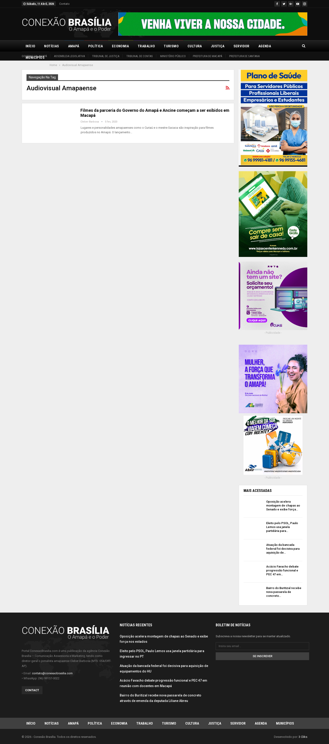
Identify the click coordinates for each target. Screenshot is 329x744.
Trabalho (146, 46)
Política (95, 46)
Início (30, 46)
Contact (32, 690)
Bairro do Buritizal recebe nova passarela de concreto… (283, 591)
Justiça (218, 46)
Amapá (73, 46)
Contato (64, 3)
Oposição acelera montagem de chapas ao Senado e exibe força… (283, 505)
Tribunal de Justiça (105, 56)
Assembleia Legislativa (69, 56)
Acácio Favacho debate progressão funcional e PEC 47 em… (282, 570)
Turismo (171, 46)
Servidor (241, 46)
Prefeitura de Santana (244, 56)
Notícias (51, 46)
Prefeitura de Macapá (207, 56)
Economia (120, 46)
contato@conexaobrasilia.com (52, 673)
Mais (284, 46)
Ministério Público (173, 56)
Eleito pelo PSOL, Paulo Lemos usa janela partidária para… (282, 527)
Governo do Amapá (34, 56)
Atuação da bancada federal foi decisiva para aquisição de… (283, 548)
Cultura (195, 46)
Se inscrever (262, 656)
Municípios (285, 723)
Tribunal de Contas (139, 56)
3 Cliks (303, 737)
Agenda (264, 46)
